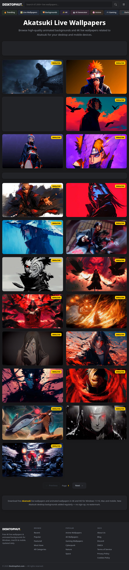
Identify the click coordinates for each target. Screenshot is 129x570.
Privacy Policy (103, 553)
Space (68, 553)
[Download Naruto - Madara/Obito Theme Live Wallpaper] (96, 385)
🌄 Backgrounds (50, 12)
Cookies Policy (103, 557)
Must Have (38, 545)
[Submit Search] (115, 4)
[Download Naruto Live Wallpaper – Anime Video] (96, 77)
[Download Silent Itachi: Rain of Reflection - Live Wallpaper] (32, 237)
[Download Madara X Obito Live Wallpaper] (32, 423)
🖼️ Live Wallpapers (28, 12)
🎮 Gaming (111, 12)
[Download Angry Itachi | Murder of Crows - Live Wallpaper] (96, 274)
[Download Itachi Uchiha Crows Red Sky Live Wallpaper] (96, 114)
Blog (99, 537)
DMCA (100, 545)
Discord (100, 541)
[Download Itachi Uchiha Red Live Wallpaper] (96, 200)
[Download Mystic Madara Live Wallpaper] (32, 460)
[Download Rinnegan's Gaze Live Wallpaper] (96, 151)
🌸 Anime (97, 12)
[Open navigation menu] (124, 4)
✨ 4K (64, 12)
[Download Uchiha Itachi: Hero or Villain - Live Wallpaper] (96, 237)
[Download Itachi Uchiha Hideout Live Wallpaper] (32, 311)
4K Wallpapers (72, 537)
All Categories (40, 549)
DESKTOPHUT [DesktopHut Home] (12, 4)
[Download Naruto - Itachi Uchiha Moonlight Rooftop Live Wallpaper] (32, 77)
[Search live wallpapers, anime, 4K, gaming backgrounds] (68, 4)
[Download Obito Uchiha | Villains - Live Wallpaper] (32, 274)
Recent (37, 532)
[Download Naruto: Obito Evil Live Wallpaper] (32, 385)
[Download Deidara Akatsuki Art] (32, 200)
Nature (69, 549)
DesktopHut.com (16, 566)
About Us (101, 532)
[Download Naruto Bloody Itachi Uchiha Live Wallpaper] (96, 348)
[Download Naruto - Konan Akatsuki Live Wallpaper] (32, 151)
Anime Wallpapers (74, 532)
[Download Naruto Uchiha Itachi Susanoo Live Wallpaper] (96, 311)
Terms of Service (104, 549)
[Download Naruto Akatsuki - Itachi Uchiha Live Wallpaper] (96, 423)
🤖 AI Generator (80, 12)
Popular (37, 537)
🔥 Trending (9, 12)
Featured (38, 541)
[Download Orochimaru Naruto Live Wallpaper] (32, 348)
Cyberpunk (70, 545)
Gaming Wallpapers (74, 541)
